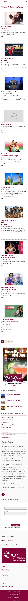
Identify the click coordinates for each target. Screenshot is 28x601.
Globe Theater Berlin (8, 187)
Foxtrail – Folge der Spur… (14, 400)
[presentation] (15, 520)
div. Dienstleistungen (7, 424)
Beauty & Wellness (6, 417)
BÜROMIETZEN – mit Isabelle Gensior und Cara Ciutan (9, 321)
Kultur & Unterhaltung (7, 434)
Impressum (16, 593)
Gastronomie (5, 432)
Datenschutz (12, 596)
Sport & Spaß (5, 437)
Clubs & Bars (5, 422)
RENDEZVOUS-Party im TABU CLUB (16, 406)
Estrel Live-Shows (7, 58)
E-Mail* (6, 511)
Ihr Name (6, 505)
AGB (17, 596)
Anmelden (15, 525)
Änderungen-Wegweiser (14, 597)
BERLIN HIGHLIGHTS (7, 420)
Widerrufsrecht (13, 594)
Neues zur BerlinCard (7, 540)
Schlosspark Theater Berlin (10, 92)
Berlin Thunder (6, 124)
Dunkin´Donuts (5, 427)
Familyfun (4, 429)
